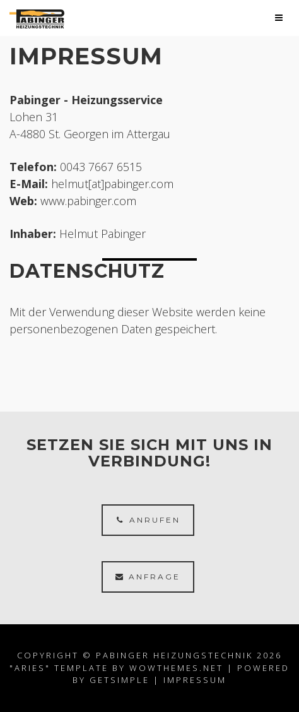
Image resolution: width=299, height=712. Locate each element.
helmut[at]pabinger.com (112, 183)
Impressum (194, 679)
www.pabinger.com (88, 200)
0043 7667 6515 (101, 166)
